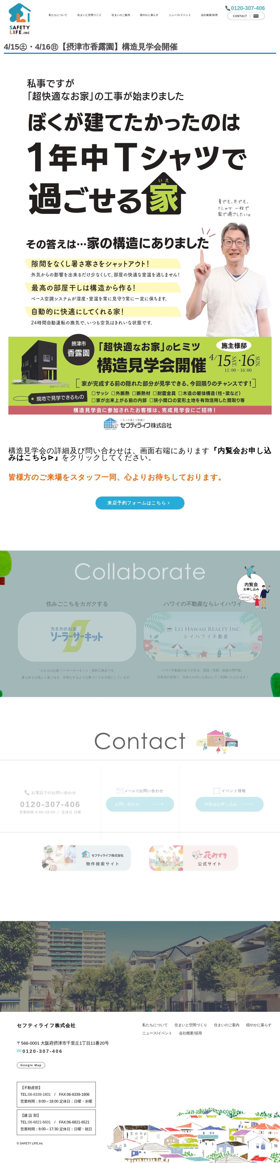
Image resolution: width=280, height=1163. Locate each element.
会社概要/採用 (209, 14)
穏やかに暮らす (149, 14)
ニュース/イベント (180, 14)
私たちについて (58, 14)
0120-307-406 (248, 8)
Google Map (31, 1065)
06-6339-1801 (39, 1094)
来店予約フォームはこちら (136, 502)
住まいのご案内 (121, 14)
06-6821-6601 (39, 1122)
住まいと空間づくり (89, 14)
